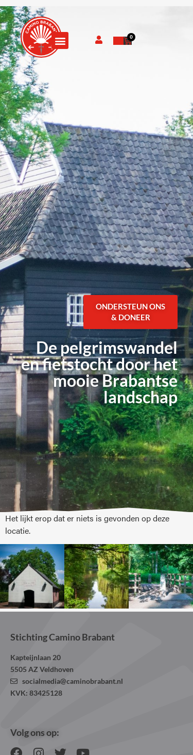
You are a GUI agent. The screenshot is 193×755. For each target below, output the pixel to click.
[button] (59, 40)
